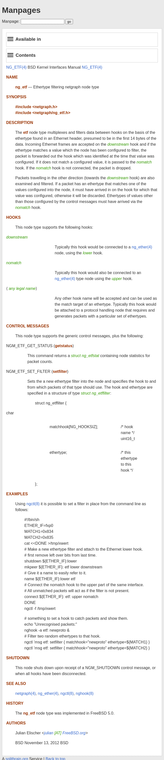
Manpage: (10, 21)
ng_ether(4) (142, 247)
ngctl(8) (32, 504)
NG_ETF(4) (16, 67)
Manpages (21, 10)
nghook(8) (84, 693)
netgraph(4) (25, 693)
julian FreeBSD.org (65, 733)
